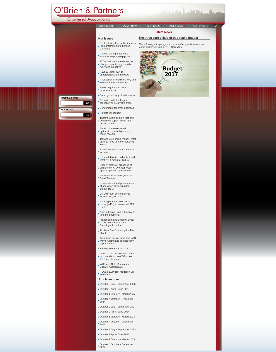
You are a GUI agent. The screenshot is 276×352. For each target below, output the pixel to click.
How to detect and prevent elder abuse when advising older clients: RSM (117, 186)
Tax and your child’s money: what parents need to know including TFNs (118, 142)
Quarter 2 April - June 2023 (114, 334)
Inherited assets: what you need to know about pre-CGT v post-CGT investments (117, 256)
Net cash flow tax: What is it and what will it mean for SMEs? (117, 158)
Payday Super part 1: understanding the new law (114, 73)
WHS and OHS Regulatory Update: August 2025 (114, 265)
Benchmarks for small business (117, 108)
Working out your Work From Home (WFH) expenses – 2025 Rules (117, 204)
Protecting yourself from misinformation (113, 89)
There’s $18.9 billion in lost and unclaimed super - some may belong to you (117, 120)
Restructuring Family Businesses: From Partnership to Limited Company (118, 46)
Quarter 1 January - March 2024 (117, 316)
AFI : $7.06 (155, 25)
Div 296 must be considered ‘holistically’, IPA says (115, 195)
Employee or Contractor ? (114, 248)
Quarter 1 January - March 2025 (117, 294)
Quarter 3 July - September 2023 (118, 329)
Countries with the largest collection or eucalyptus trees (116, 101)
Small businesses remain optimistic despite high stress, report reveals (116, 131)
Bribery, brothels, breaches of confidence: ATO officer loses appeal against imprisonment (116, 168)
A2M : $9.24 (131, 25)
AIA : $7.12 (201, 25)
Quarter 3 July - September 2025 (118, 284)
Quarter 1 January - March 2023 (117, 339)
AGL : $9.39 (177, 25)
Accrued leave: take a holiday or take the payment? (117, 213)
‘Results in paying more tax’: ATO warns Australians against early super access (118, 241)
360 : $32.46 (108, 25)
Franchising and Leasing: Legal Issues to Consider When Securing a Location (117, 222)
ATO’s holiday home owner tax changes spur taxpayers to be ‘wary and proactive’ (116, 64)
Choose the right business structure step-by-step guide (115, 55)
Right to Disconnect (110, 112)
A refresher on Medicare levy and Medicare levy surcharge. (118, 81)
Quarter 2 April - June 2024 (114, 311)
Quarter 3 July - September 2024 (118, 306)
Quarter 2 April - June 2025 (114, 289)
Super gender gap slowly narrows (118, 95)
